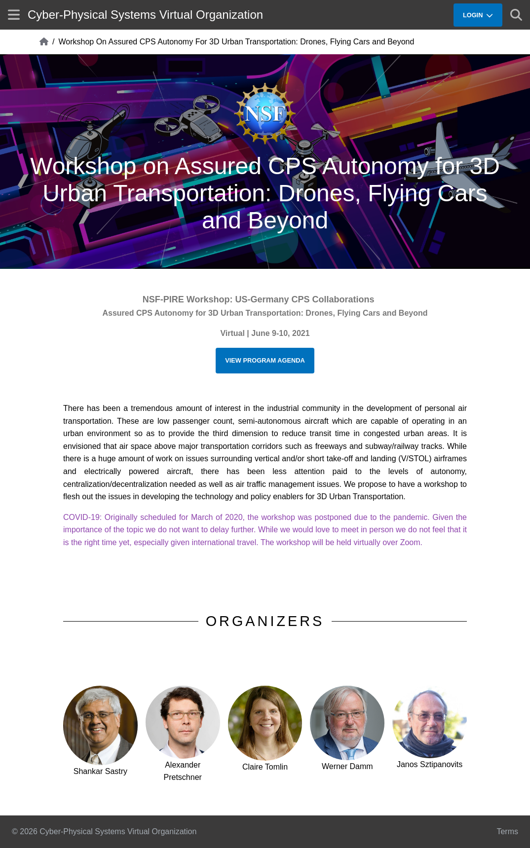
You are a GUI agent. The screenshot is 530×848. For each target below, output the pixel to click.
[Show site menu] (14, 14)
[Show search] (516, 15)
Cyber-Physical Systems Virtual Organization (145, 14)
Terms (507, 831)
